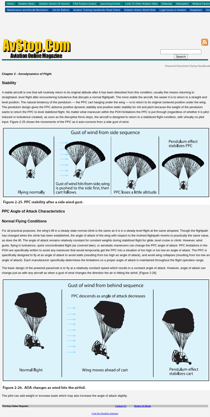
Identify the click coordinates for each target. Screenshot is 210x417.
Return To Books (142, 406)
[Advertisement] (105, 28)
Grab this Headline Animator (105, 413)
